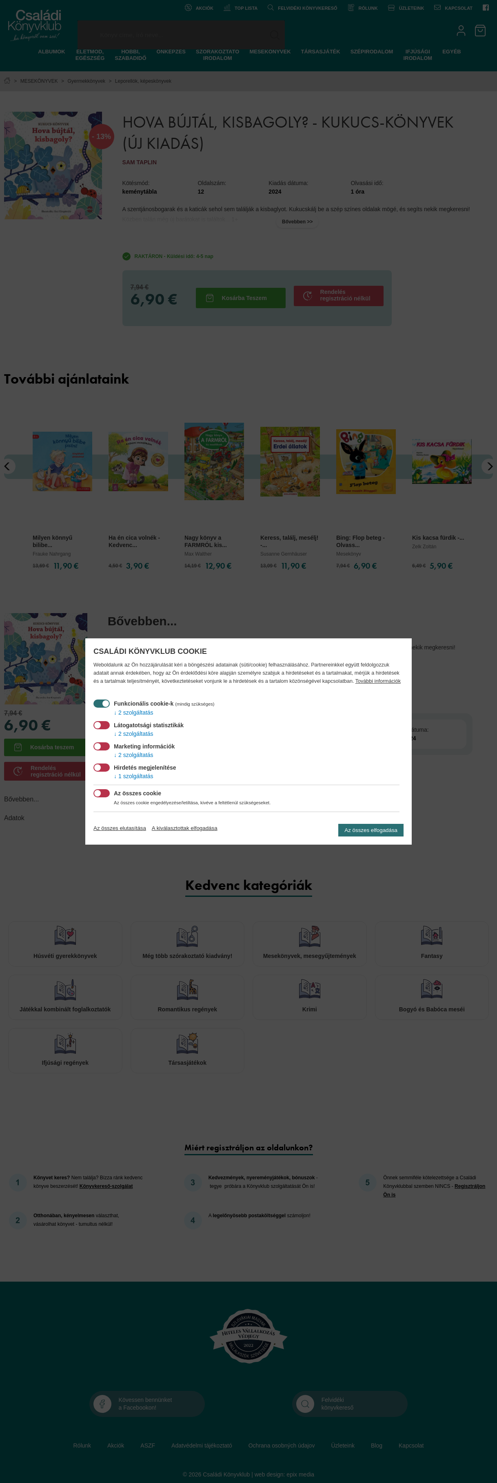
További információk (378, 681)
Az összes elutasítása (119, 828)
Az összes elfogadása (370, 830)
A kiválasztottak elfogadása (184, 828)
